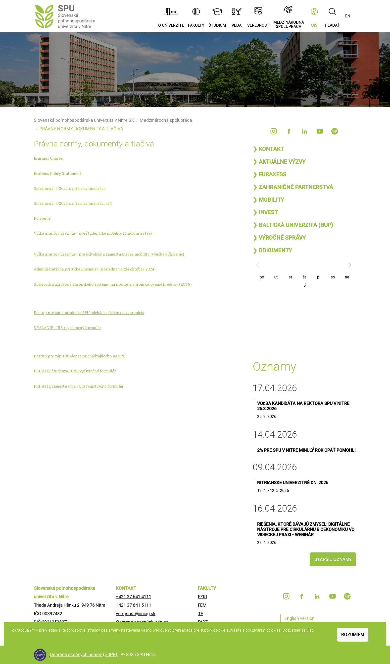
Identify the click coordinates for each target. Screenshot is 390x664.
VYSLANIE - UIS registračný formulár (67, 327)
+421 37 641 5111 (133, 605)
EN (347, 16)
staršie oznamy (333, 559)
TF (200, 613)
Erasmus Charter (49, 158)
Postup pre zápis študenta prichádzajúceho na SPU (79, 356)
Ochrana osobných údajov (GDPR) (84, 654)
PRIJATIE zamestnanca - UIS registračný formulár (79, 386)
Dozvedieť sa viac (298, 630)
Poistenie (42, 218)
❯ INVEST (265, 212)
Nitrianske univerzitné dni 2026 (292, 482)
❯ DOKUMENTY (272, 250)
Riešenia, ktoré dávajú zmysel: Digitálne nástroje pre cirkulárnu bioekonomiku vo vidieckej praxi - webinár (305, 529)
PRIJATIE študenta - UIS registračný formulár (75, 371)
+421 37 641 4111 (133, 596)
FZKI (202, 596)
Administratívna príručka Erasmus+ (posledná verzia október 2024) (94, 269)
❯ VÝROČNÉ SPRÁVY (279, 237)
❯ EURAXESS (269, 174)
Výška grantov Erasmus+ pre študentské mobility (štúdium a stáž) (93, 233)
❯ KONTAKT (268, 149)
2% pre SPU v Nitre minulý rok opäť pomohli (306, 450)
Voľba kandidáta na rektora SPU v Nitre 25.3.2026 (303, 406)
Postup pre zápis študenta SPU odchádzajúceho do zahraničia (89, 312)
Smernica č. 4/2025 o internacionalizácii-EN (73, 203)
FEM (202, 605)
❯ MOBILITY (268, 200)
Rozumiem (352, 634)
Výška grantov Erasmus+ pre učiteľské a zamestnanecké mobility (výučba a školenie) (109, 254)
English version (300, 618)
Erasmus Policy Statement (57, 173)
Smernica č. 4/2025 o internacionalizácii (69, 188)
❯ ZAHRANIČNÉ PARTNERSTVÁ (293, 187)
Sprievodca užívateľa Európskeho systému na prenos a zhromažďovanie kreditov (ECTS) (113, 284)
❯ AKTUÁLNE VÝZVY (279, 161)
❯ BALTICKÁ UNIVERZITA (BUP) (293, 225)
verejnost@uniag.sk (135, 613)
